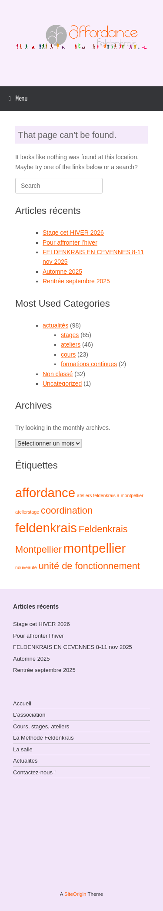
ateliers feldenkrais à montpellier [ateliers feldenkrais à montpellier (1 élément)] (110, 495)
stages (70, 334)
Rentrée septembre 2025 (76, 281)
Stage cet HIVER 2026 (73, 232)
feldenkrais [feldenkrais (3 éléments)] (46, 528)
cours (68, 354)
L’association (29, 714)
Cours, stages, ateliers (41, 726)
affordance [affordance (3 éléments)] (45, 492)
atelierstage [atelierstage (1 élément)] (27, 511)
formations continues (89, 363)
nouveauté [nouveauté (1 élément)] (26, 567)
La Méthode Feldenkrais (43, 737)
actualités (55, 325)
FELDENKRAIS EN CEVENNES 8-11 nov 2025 (72, 647)
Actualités (25, 760)
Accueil (22, 703)
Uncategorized (62, 383)
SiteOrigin (75, 894)
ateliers (70, 344)
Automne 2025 (62, 271)
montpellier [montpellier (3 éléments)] (94, 548)
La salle (23, 749)
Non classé (58, 373)
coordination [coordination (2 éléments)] (67, 510)
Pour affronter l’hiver (70, 242)
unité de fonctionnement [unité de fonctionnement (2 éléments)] (89, 565)
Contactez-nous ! (34, 772)
